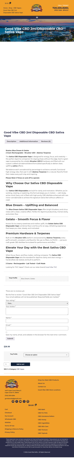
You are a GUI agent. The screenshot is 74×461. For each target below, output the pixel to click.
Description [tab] (11, 146)
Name (8, 322)
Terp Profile (13, 359)
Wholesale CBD (10, 423)
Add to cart (20, 369)
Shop (10, 9)
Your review (11, 311)
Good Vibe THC (51, 272)
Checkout (8, 416)
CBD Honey (42, 423)
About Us (41, 388)
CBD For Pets (42, 416)
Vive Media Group (57, 450)
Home (5, 9)
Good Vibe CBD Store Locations (49, 394)
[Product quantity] (6, 369)
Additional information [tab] (29, 146)
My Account (9, 419)
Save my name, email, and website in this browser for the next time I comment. (36, 339)
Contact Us (42, 391)
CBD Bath (41, 413)
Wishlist (7, 426)
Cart (6, 413)
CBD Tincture (42, 433)
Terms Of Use (9, 429)
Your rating (10, 305)
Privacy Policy (9, 436)
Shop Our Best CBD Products (48, 385)
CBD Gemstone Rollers (46, 420)
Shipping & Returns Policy (14, 432)
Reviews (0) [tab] (45, 146)
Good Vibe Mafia (33, 456)
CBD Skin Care (43, 430)
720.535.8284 (61, 8)
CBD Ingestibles (43, 427)
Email (8, 330)
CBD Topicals (42, 437)
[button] (37, 18)
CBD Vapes (17, 9)
